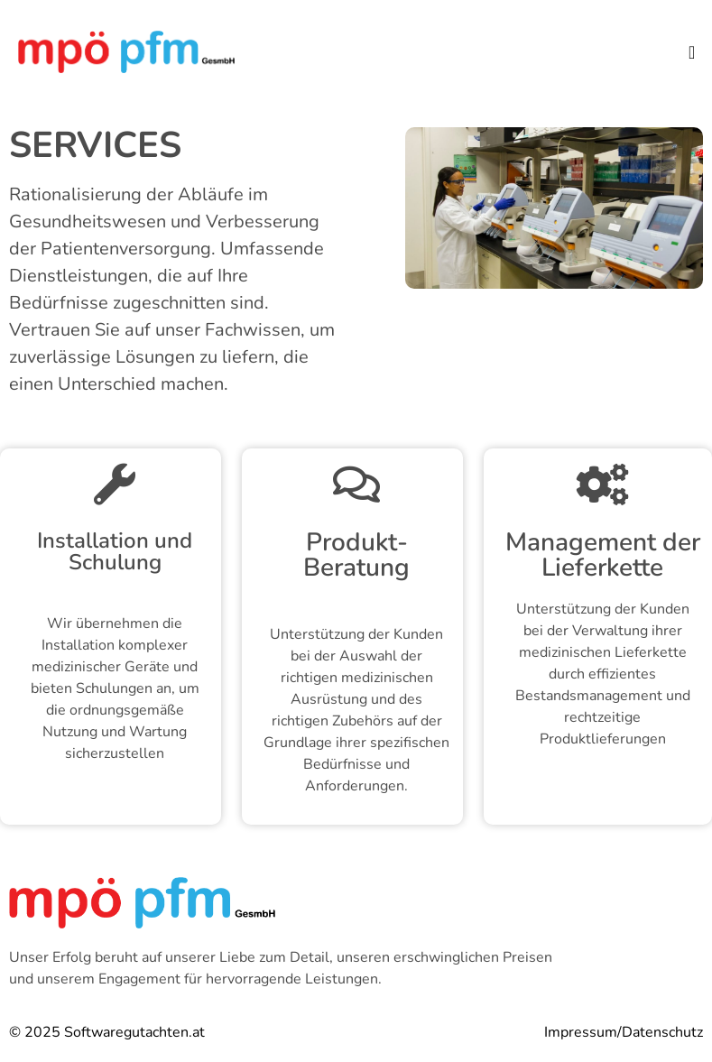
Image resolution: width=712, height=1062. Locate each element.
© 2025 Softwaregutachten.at (107, 1032)
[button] (691, 52)
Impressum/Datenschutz (623, 1032)
